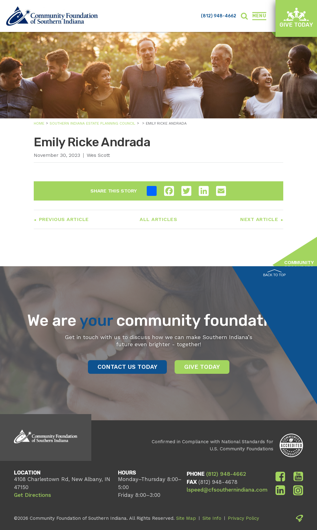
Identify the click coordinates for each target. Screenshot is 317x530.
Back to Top (274, 273)
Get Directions (32, 495)
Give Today (296, 18)
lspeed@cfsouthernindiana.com (227, 490)
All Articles (158, 219)
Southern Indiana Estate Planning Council (92, 123)
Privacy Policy (243, 518)
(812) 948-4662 (218, 16)
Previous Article (64, 219)
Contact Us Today (127, 366)
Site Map (186, 518)
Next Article (259, 219)
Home (39, 123)
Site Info (211, 518)
